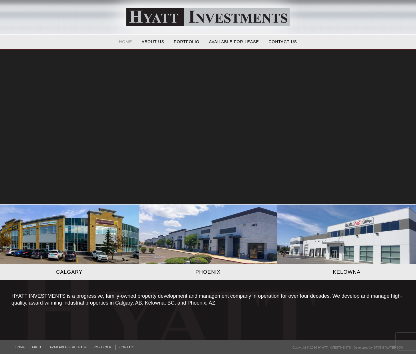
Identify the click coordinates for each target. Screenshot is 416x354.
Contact (127, 347)
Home (125, 41)
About (37, 347)
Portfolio (187, 41)
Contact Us (282, 41)
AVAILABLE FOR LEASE (234, 41)
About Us (153, 41)
